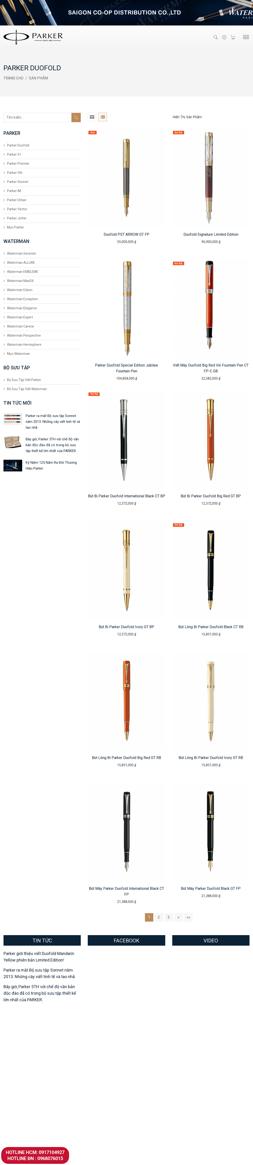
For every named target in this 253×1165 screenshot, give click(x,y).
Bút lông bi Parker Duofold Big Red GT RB (126, 757)
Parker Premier (18, 163)
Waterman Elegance (22, 308)
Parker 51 (14, 154)
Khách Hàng (139, 1064)
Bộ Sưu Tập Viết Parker (24, 380)
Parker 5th (14, 173)
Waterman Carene (20, 326)
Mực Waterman (18, 354)
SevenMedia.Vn (180, 1157)
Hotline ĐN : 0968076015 (35, 1158)
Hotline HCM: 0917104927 (35, 1152)
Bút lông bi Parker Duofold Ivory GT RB (211, 757)
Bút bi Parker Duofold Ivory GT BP (126, 627)
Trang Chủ (13, 78)
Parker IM (14, 191)
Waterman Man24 (20, 281)
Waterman (78, 1038)
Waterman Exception (22, 299)
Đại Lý (135, 1057)
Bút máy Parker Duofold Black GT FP (211, 888)
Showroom (139, 1050)
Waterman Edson (19, 290)
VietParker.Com (126, 1157)
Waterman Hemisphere (24, 344)
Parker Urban (16, 200)
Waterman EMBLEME (22, 272)
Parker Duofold (18, 145)
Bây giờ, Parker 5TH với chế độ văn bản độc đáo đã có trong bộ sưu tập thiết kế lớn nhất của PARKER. (52, 445)
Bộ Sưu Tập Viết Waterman (27, 389)
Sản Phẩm (38, 78)
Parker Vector (17, 209)
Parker (11, 1038)
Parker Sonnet (17, 182)
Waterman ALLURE (21, 262)
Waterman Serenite (21, 253)
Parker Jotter (17, 218)
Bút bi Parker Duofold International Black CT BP (126, 496)
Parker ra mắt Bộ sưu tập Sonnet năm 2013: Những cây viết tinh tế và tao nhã (53, 422)
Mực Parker (15, 227)
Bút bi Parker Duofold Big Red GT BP (211, 496)
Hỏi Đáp (136, 1072)
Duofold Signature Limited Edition (210, 234)
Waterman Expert (20, 317)
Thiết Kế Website (151, 1157)
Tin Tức (136, 1079)
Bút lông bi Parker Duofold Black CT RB (210, 627)
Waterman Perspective (24, 335)
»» (188, 917)
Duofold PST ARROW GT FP (126, 234)
